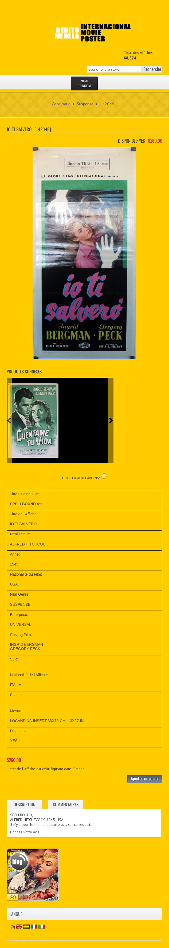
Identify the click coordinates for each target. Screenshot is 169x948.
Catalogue (61, 103)
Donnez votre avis (24, 832)
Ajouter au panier (145, 778)
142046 (107, 103)
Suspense (85, 103)
